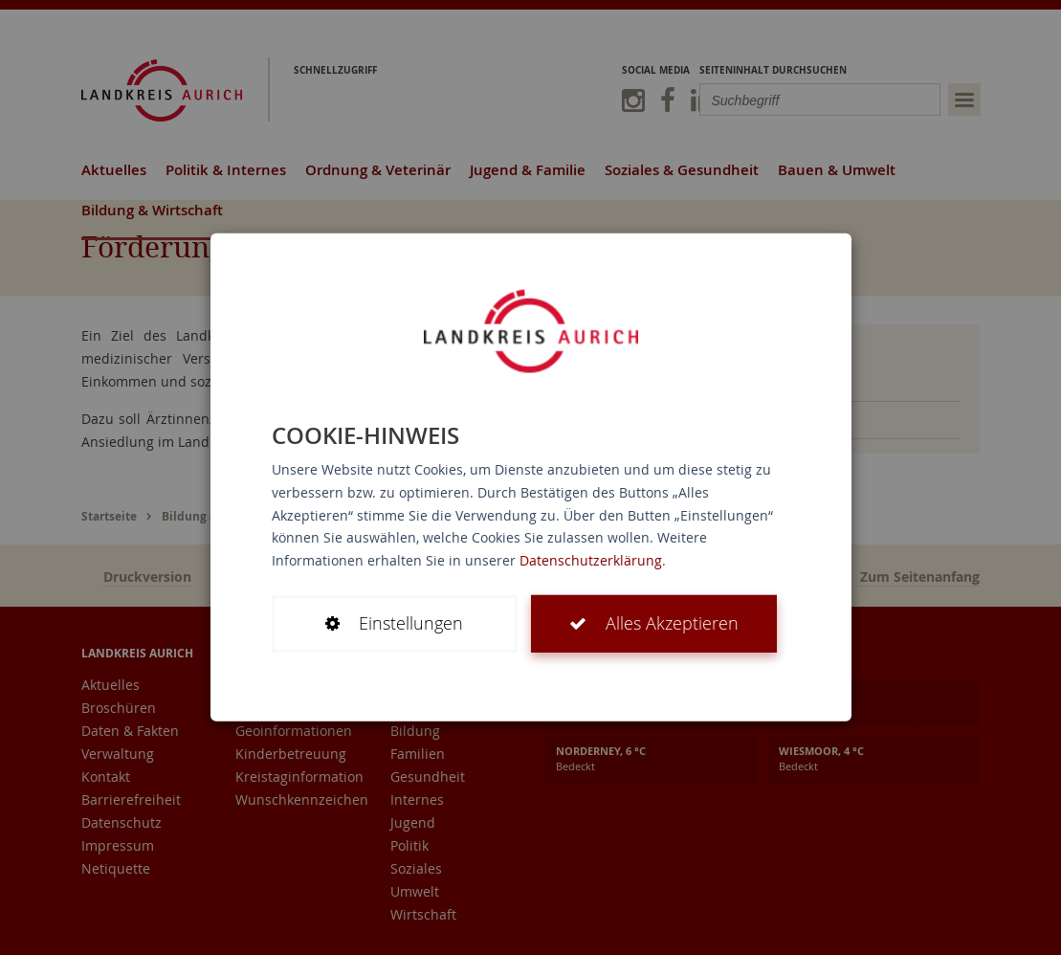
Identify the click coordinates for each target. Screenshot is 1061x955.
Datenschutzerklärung (590, 560)
